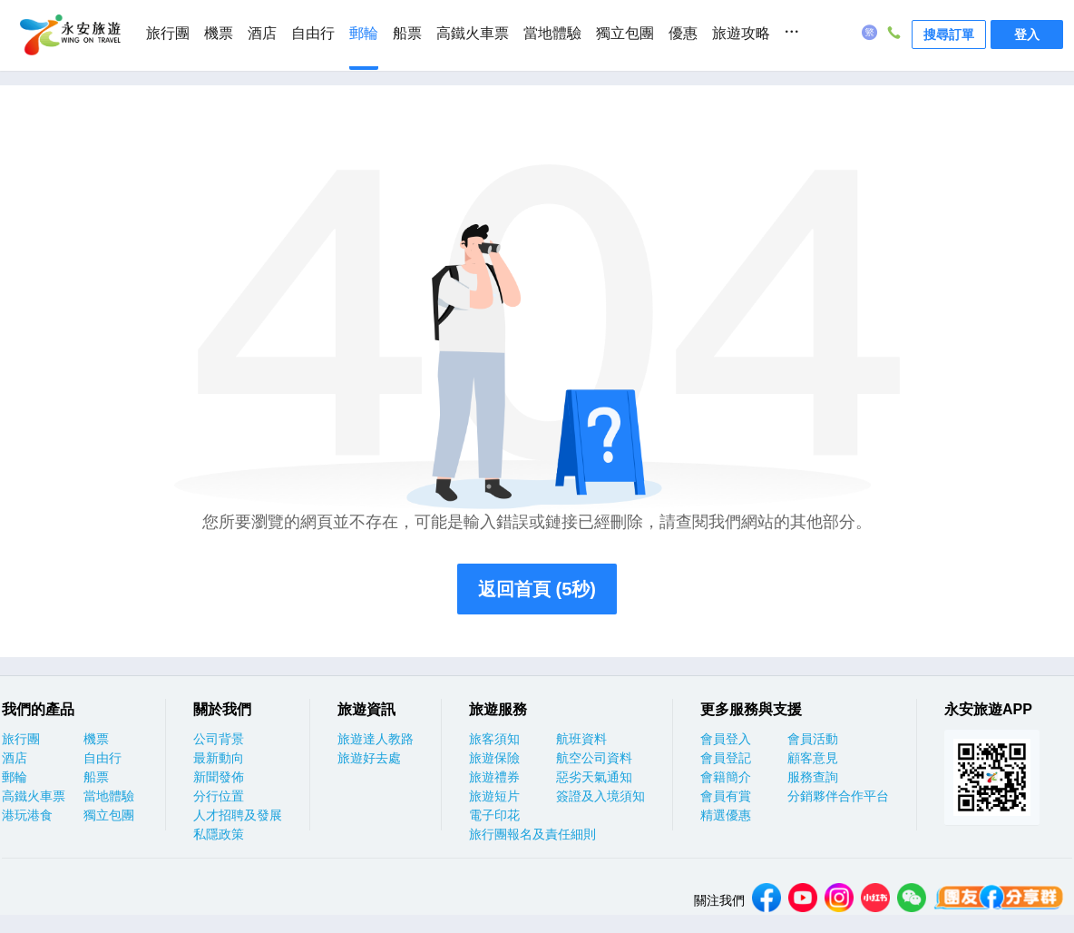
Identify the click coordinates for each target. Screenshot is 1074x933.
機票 (218, 33)
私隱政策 (218, 834)
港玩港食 (27, 815)
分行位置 (218, 796)
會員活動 (812, 739)
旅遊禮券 (494, 777)
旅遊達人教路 (375, 739)
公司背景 (218, 739)
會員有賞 (725, 796)
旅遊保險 (494, 758)
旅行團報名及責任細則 (532, 834)
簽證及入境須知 (600, 796)
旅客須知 (494, 739)
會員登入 (725, 739)
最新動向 (218, 758)
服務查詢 (812, 777)
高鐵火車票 (472, 33)
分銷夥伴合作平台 (838, 796)
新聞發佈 (218, 777)
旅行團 (168, 33)
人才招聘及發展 (237, 815)
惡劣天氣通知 (594, 777)
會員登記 (725, 758)
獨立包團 (625, 33)
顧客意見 (812, 758)
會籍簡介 (725, 777)
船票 (407, 33)
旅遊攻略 (741, 33)
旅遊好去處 (369, 758)
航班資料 (581, 739)
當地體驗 (552, 33)
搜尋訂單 (948, 34)
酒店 (262, 33)
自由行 (313, 33)
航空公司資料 (594, 758)
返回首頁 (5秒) (537, 589)
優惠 (683, 33)
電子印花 (494, 815)
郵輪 (363, 33)
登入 (1027, 34)
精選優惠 (725, 815)
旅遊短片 (494, 796)
